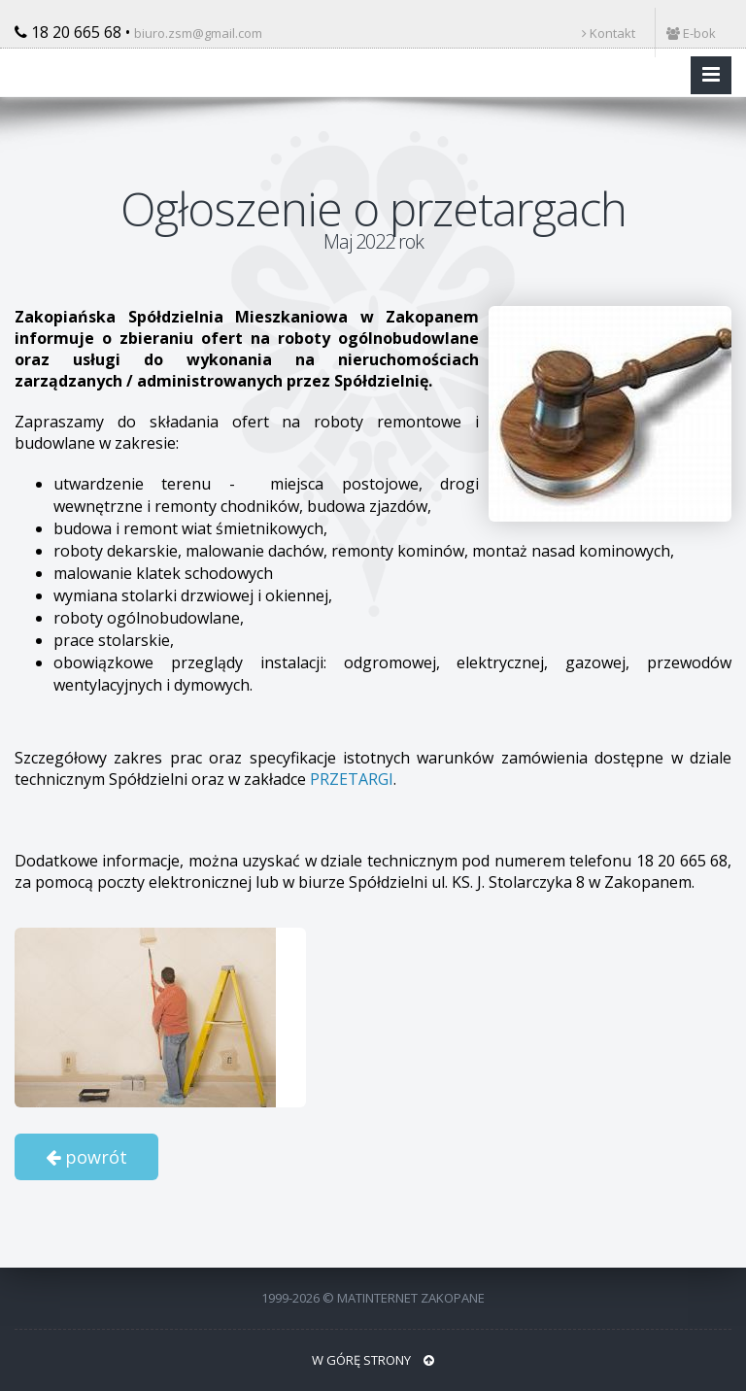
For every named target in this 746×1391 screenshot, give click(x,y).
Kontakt (608, 33)
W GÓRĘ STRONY (373, 1360)
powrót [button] (86, 1157)
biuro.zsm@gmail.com (198, 33)
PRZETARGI (351, 779)
